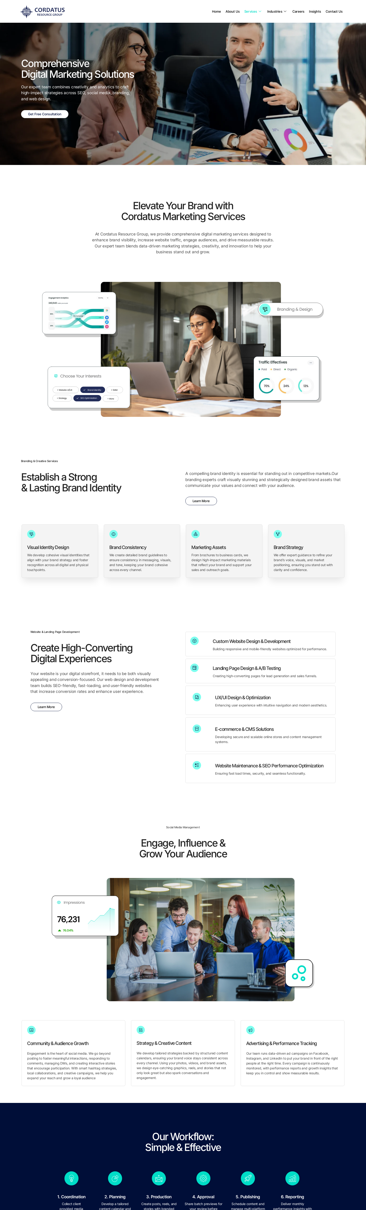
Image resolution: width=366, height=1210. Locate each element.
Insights (315, 11)
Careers (298, 11)
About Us (233, 11)
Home (216, 11)
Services (252, 11)
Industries (276, 11)
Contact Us (334, 11)
